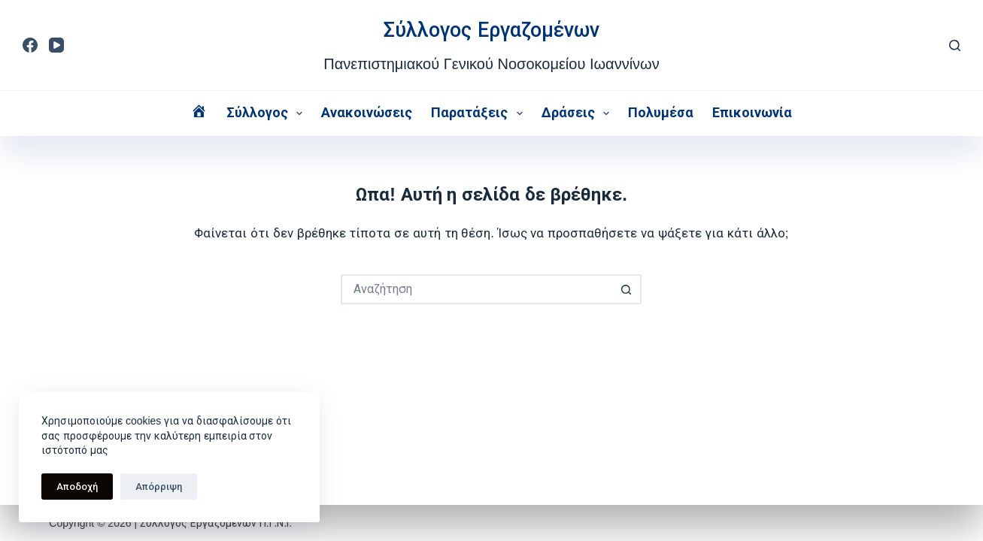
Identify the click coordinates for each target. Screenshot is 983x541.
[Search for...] (476, 289)
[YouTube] (56, 45)
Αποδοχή (77, 486)
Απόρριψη (158, 486)
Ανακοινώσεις (366, 112)
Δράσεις (579, 113)
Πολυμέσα (660, 112)
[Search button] (626, 289)
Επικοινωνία (752, 112)
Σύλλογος (267, 113)
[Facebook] (30, 45)
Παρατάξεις (480, 113)
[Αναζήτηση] (954, 45)
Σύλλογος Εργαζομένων (491, 30)
